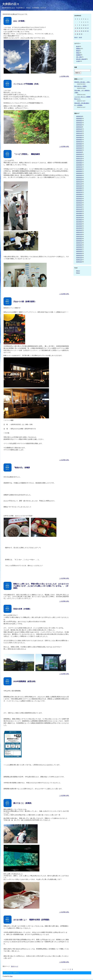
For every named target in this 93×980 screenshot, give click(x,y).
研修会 (77, 52)
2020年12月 (79, 232)
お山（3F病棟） (19, 21)
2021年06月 (79, 219)
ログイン (16, 973)
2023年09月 (79, 162)
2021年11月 (79, 209)
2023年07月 (79, 167)
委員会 (77, 50)
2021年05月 (79, 221)
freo (11, 976)
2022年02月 (79, 202)
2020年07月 (79, 242)
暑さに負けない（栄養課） (80, 86)
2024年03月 (79, 150)
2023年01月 (79, 179)
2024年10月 (79, 135)
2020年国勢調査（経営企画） (25, 681)
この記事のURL (64, 76)
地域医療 (78, 55)
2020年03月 (79, 251)
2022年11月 (79, 183)
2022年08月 (79, 190)
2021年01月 (79, 230)
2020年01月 (79, 255)
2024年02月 (79, 152)
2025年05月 (79, 120)
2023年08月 (79, 164)
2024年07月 (79, 141)
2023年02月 (79, 177)
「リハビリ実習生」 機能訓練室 (26, 154)
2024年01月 (79, 154)
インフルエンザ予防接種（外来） (26, 84)
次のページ (14, 966)
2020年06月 (79, 245)
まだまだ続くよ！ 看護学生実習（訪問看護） (31, 920)
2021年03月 (79, 226)
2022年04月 (79, 198)
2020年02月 (79, 253)
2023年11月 (79, 158)
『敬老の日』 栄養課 (21, 468)
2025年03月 (79, 124)
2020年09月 (79, 238)
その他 (77, 61)
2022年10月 (79, 186)
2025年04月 (79, 122)
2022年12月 (79, 181)
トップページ (8, 973)
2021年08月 (79, 215)
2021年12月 (79, 207)
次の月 (80, 37)
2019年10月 (79, 261)
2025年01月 (79, 129)
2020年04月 (79, 249)
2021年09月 (79, 213)
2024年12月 (79, 131)
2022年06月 (79, 194)
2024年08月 (79, 139)
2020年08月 (79, 240)
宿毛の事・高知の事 (81, 59)
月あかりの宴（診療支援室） (24, 301)
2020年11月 (79, 234)
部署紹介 (78, 48)
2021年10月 (79, 211)
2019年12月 (79, 257)
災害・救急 (78, 57)
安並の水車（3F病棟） (22, 609)
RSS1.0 (78, 270)
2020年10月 (79, 236)
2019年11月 (79, 259)
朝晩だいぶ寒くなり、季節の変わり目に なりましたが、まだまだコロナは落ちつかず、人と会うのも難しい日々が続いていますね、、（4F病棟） (41, 586)
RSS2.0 (78, 273)
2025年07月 (79, 116)
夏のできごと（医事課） (23, 803)
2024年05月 (79, 145)
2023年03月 (79, 175)
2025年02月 (79, 127)
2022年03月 (79, 200)
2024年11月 (79, 133)
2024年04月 (79, 148)
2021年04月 (79, 223)
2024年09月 (79, 137)
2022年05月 (79, 196)
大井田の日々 (10, 4)
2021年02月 (79, 228)
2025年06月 (79, 118)
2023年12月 (79, 156)
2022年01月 (79, 205)
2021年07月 (79, 217)
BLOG (77, 46)
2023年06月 (79, 169)
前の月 (76, 37)
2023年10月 (79, 160)
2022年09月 (79, 188)
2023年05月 (79, 171)
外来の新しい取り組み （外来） (82, 82)
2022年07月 (79, 192)
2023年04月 (79, 173)
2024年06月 (79, 143)
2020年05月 (79, 247)
